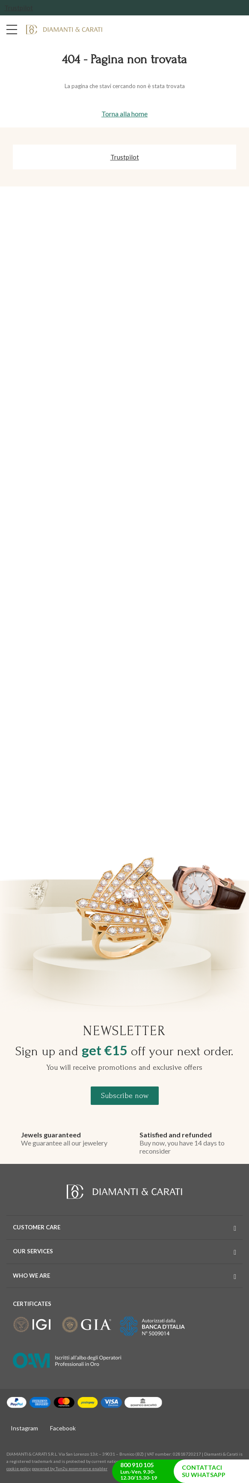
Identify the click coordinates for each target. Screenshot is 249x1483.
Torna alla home (124, 114)
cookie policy (18, 1468)
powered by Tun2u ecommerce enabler (69, 1468)
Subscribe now (124, 1096)
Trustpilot (18, 8)
